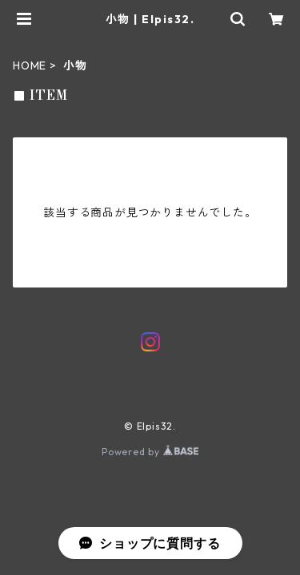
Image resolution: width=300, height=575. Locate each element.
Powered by (150, 452)
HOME (29, 65)
